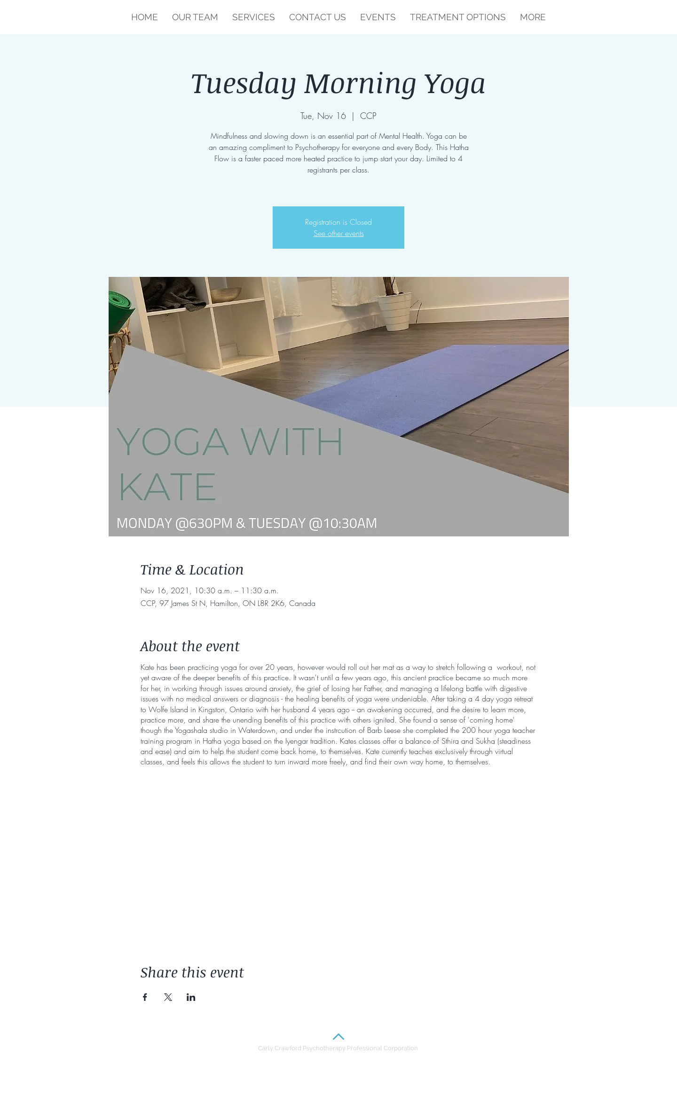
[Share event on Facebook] (145, 997)
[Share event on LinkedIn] (191, 997)
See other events (339, 233)
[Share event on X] (168, 997)
